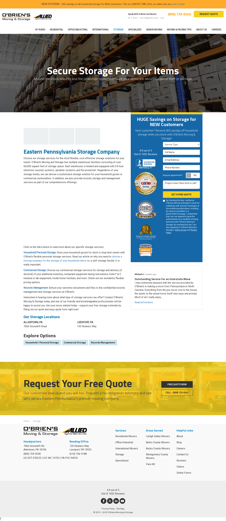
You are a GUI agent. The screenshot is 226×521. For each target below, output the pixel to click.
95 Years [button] (40, 29)
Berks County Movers (158, 442)
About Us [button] (201, 29)
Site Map (120, 508)
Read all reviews (144, 302)
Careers (181, 448)
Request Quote (209, 14)
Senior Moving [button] (154, 29)
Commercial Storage (75, 342)
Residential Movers (126, 436)
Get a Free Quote (181, 194)
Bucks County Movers (158, 448)
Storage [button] (118, 29)
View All (150, 464)
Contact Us (182, 454)
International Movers (126, 448)
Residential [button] (56, 29)
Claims (180, 466)
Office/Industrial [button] (78, 29)
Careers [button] (216, 29)
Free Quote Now (177, 384)
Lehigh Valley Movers (158, 436)
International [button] (100, 29)
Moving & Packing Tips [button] (179, 29)
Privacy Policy (108, 508)
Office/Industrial (124, 442)
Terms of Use (180, 230)
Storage (119, 454)
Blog (179, 442)
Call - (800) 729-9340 (177, 392)
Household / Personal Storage (42, 342)
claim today (178, 4)
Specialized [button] (134, 29)
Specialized (121, 460)
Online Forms (184, 472)
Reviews (181, 460)
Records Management (103, 342)
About (180, 436)
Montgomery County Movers (157, 456)
